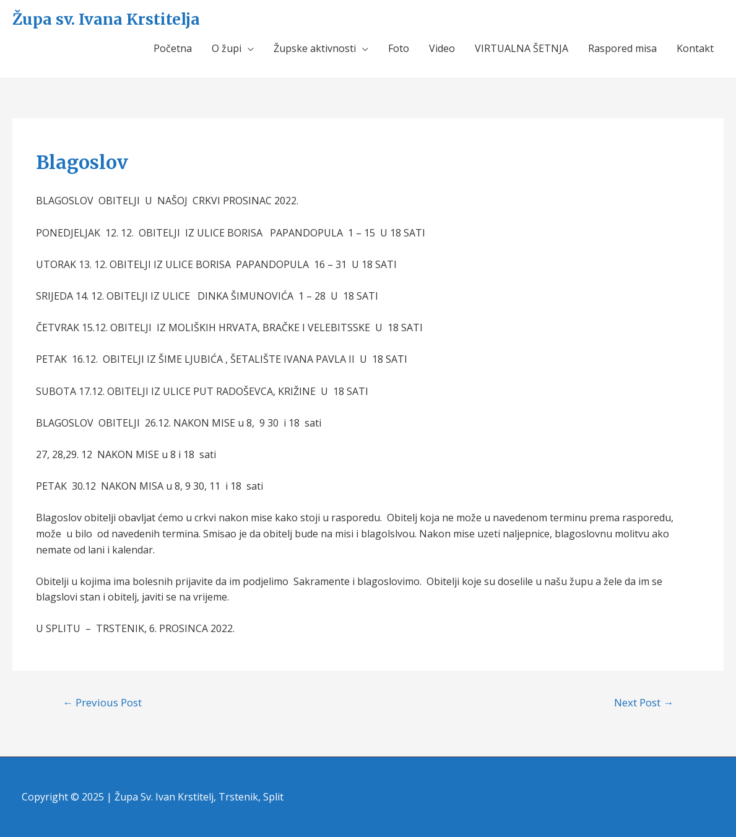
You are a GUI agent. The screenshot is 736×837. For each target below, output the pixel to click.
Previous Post (102, 702)
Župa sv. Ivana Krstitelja (106, 19)
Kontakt (695, 48)
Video (442, 48)
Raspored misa (622, 48)
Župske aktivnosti (315, 48)
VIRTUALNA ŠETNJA (521, 48)
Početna (173, 48)
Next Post (643, 702)
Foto (398, 48)
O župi (226, 48)
